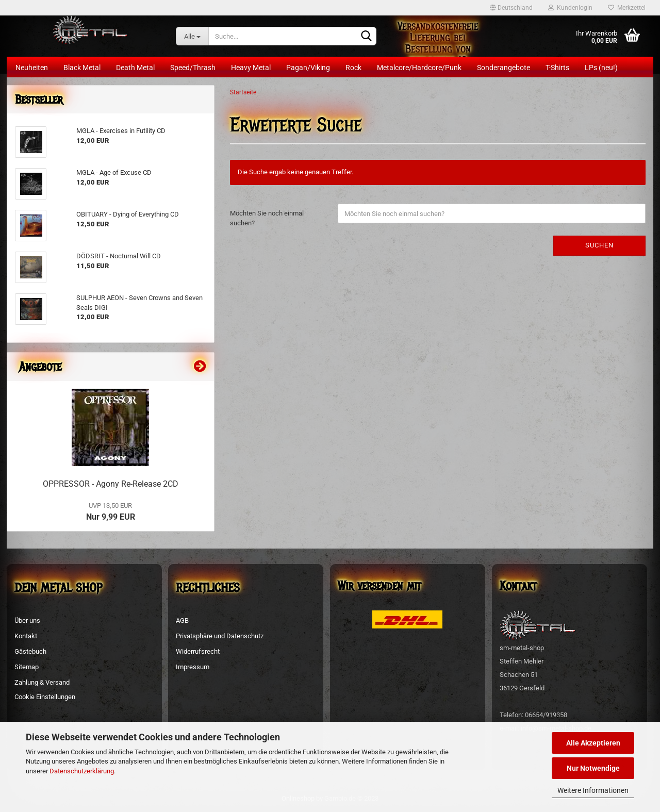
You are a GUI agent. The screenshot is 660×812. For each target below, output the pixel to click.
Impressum (192, 667)
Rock (353, 67)
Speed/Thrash (193, 67)
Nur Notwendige (593, 768)
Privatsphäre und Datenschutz (219, 636)
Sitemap (26, 667)
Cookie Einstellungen (44, 697)
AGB (182, 620)
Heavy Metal (251, 67)
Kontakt (25, 636)
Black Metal (82, 67)
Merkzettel (627, 7)
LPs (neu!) (601, 67)
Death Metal (135, 67)
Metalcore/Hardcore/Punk (419, 67)
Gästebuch (30, 651)
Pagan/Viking (308, 67)
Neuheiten (31, 67)
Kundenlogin (570, 7)
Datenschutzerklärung (82, 771)
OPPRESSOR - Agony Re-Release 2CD (110, 484)
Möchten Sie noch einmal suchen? (267, 218)
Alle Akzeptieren (593, 743)
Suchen (599, 245)
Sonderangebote (503, 67)
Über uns (27, 620)
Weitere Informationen (593, 790)
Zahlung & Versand (42, 682)
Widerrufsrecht (198, 651)
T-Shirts (557, 67)
